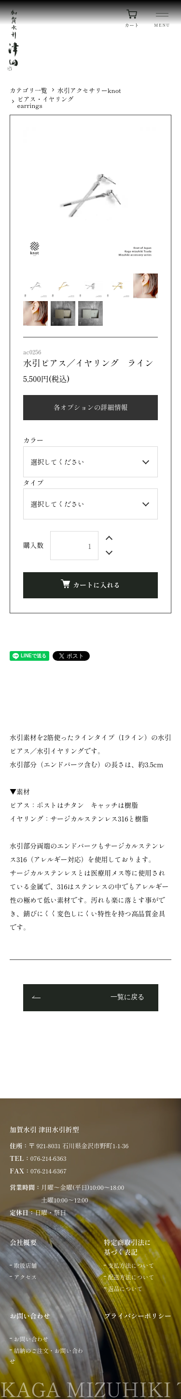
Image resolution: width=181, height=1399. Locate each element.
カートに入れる (90, 584)
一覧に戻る (127, 997)
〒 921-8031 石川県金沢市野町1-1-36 (78, 1145)
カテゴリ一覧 (28, 90)
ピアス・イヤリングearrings (45, 102)
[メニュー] (162, 21)
